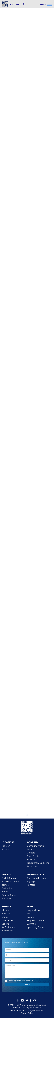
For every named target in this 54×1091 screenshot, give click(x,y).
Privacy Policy (27, 1013)
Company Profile (35, 846)
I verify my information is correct (21, 981)
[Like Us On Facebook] (30, 1000)
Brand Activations (10, 881)
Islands (5, 884)
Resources (32, 866)
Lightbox (6, 923)
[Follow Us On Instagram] (22, 1000)
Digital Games (9, 878)
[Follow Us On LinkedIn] (18, 1000)
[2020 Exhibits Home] (27, 827)
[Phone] (27, 960)
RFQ (12, 4)
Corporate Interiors (36, 878)
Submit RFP (32, 923)
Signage (31, 881)
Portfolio (31, 884)
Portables (6, 898)
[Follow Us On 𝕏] (27, 1000)
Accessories (8, 930)
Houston (6, 846)
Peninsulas (7, 888)
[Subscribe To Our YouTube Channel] (35, 1000)
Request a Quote (35, 920)
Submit (27, 984)
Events (30, 917)
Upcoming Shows (35, 927)
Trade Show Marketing (38, 863)
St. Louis (5, 849)
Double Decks (9, 895)
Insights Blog (33, 910)
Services (31, 859)
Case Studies (33, 856)
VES (29, 913)
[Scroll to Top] (27, 814)
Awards (30, 849)
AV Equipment (9, 927)
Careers (31, 852)
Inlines (5, 891)
